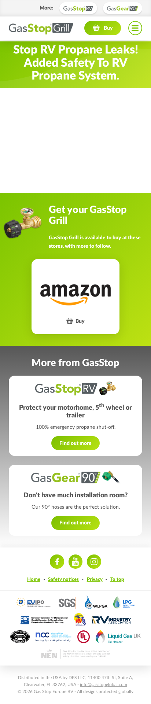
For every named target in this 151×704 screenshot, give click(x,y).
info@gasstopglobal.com (103, 684)
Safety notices (63, 579)
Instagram (94, 561)
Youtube (75, 561)
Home (33, 579)
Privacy (95, 579)
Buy (108, 29)
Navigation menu (135, 29)
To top (117, 579)
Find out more (75, 443)
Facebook (57, 561)
